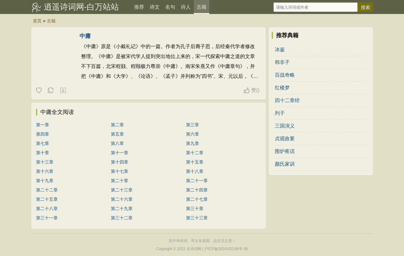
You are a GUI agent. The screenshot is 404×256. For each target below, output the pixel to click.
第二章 (117, 124)
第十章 (42, 152)
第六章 (192, 134)
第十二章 (194, 152)
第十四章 (119, 161)
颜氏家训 (285, 164)
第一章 (42, 124)
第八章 (117, 143)
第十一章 (119, 152)
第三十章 (194, 208)
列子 (280, 113)
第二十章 (119, 180)
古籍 (202, 7)
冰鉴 (280, 49)
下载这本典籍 (63, 91)
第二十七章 (197, 199)
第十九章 (44, 180)
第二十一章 (197, 180)
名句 (170, 7)
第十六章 (44, 171)
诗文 (155, 7)
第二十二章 (47, 189)
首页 (37, 20)
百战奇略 (285, 75)
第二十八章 (47, 208)
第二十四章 (197, 189)
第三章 (192, 124)
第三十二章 (122, 217)
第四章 (42, 134)
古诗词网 (193, 249)
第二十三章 (122, 189)
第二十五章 (47, 199)
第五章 (117, 134)
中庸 (85, 36)
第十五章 (194, 161)
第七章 (42, 143)
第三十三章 (197, 217)
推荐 (139, 7)
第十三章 (44, 161)
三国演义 (285, 125)
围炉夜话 (285, 151)
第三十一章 (47, 217)
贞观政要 (285, 138)
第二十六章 (122, 199)
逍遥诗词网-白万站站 (81, 6)
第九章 (192, 143)
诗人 (186, 7)
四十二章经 (287, 100)
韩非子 (282, 62)
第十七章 (119, 171)
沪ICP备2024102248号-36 (226, 249)
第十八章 (194, 171)
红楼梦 (282, 87)
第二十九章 (122, 208)
